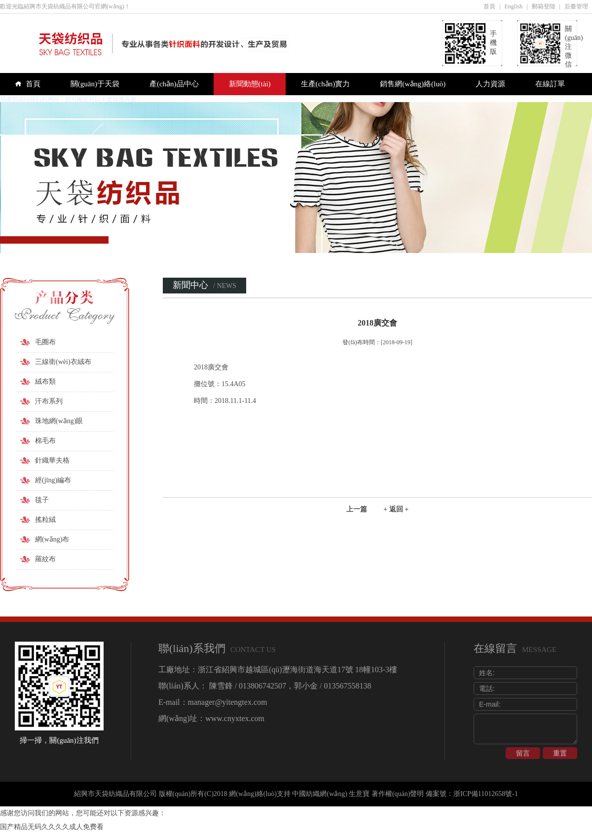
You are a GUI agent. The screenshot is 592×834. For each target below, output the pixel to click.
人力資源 (490, 84)
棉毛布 (45, 440)
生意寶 (359, 794)
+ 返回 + (395, 509)
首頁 (489, 6)
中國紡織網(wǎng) (319, 794)
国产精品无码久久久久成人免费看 (52, 827)
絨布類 (45, 381)
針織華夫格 (52, 460)
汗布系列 (49, 401)
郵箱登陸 (543, 6)
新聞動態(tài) (250, 84)
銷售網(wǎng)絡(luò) (412, 84)
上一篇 (356, 509)
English (514, 6)
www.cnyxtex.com (234, 718)
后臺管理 (576, 6)
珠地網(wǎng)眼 (59, 421)
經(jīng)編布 (53, 480)
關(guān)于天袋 (95, 84)
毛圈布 (45, 342)
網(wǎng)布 (52, 539)
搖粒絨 (45, 519)
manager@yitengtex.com (227, 702)
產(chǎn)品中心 (174, 84)
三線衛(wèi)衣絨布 (63, 361)
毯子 (42, 500)
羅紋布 (45, 559)
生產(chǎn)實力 (325, 84)
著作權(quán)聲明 (397, 794)
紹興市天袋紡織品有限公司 (115, 794)
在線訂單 (550, 84)
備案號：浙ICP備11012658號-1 (472, 794)
